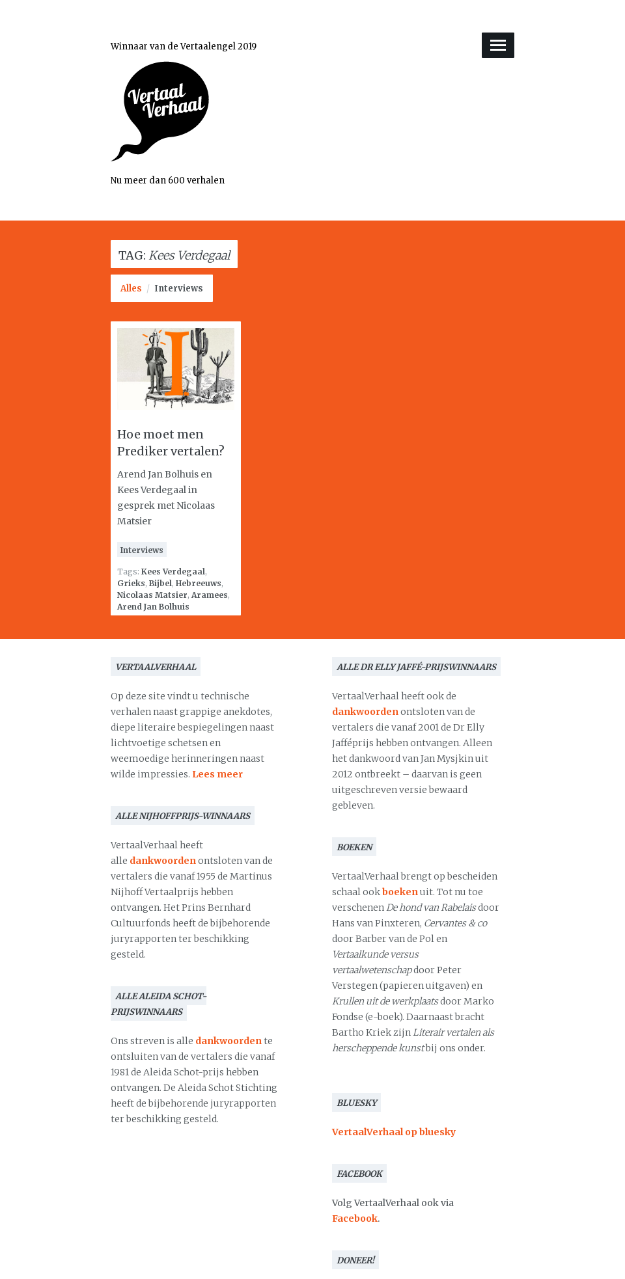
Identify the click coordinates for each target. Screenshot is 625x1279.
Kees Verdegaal (173, 571)
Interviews (178, 288)
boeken (400, 892)
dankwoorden (163, 861)
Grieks (131, 583)
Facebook (355, 1218)
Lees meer (217, 774)
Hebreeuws (198, 583)
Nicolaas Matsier (152, 595)
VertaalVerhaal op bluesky (394, 1132)
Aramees (209, 595)
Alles (131, 288)
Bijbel (160, 583)
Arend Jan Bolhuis (153, 607)
